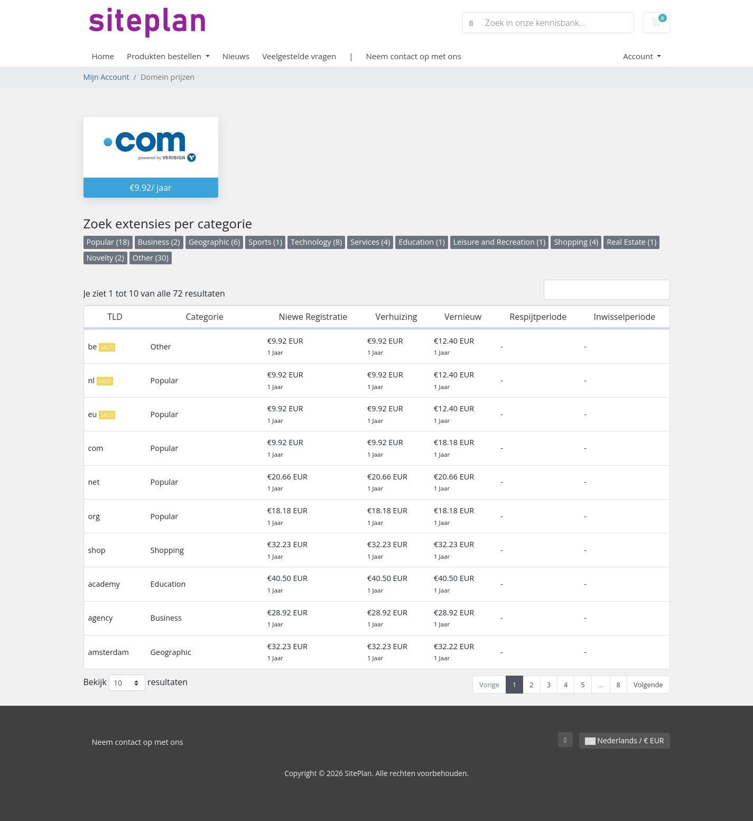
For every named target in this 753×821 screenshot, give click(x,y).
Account (639, 56)
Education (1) (421, 242)
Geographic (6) (214, 242)
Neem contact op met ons (413, 56)
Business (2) (159, 242)
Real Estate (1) (631, 242)
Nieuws (235, 56)
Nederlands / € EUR (624, 740)
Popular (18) (108, 242)
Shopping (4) (576, 242)
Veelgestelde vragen (299, 56)
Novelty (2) (105, 258)
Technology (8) (316, 242)
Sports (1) (265, 242)
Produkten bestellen (165, 56)
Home (103, 56)
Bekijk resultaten (135, 683)
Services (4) (370, 242)
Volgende (648, 684)
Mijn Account (106, 77)
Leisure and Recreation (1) (499, 242)
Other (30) (151, 258)
